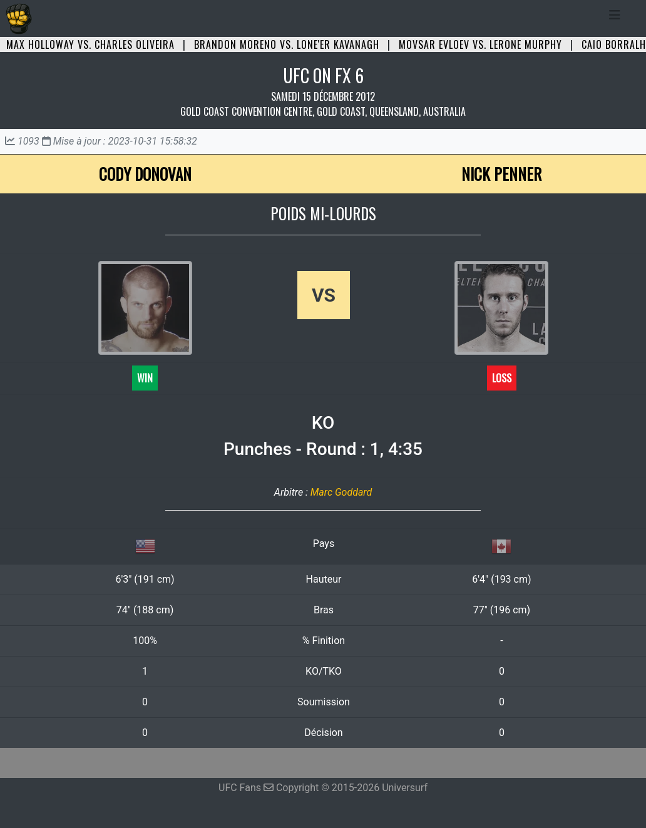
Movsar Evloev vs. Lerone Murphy (480, 44)
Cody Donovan (145, 173)
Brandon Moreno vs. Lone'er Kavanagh (286, 44)
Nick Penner (501, 173)
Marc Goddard (341, 492)
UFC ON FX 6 (323, 75)
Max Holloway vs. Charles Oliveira (90, 44)
